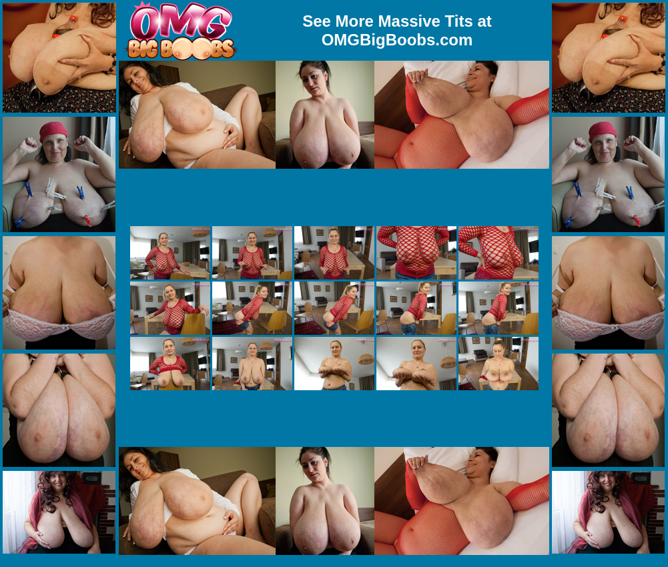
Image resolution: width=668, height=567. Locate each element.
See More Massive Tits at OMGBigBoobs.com (397, 30)
